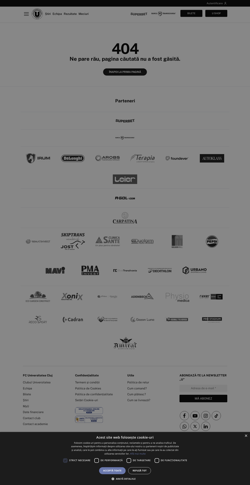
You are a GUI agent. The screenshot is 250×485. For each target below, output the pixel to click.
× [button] (246, 436)
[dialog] (125, 458)
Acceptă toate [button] (112, 470)
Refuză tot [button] (140, 470)
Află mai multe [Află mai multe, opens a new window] (138, 453)
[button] (125, 479)
